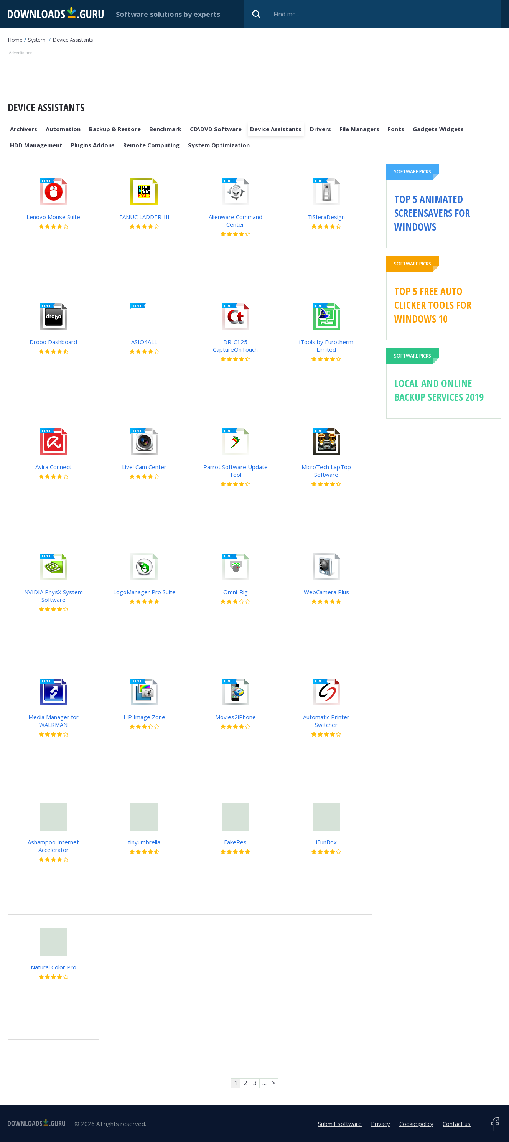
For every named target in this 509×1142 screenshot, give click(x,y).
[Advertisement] (207, 74)
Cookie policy (416, 1123)
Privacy (380, 1123)
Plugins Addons (93, 145)
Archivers (23, 129)
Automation (63, 129)
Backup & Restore (115, 129)
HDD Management (36, 145)
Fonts (396, 129)
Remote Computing (151, 145)
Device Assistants (73, 39)
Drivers (320, 129)
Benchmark (165, 129)
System (36, 39)
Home (15, 39)
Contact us (457, 1123)
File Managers (359, 129)
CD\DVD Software (216, 129)
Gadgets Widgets (438, 129)
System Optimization (219, 145)
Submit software (340, 1123)
